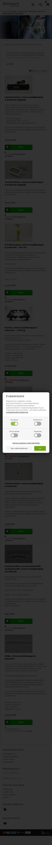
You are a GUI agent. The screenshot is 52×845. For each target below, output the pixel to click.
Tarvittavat (14, 422)
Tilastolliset (38, 434)
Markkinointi (37, 422)
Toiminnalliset (14, 434)
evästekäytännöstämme (17, 412)
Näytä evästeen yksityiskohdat (26, 443)
